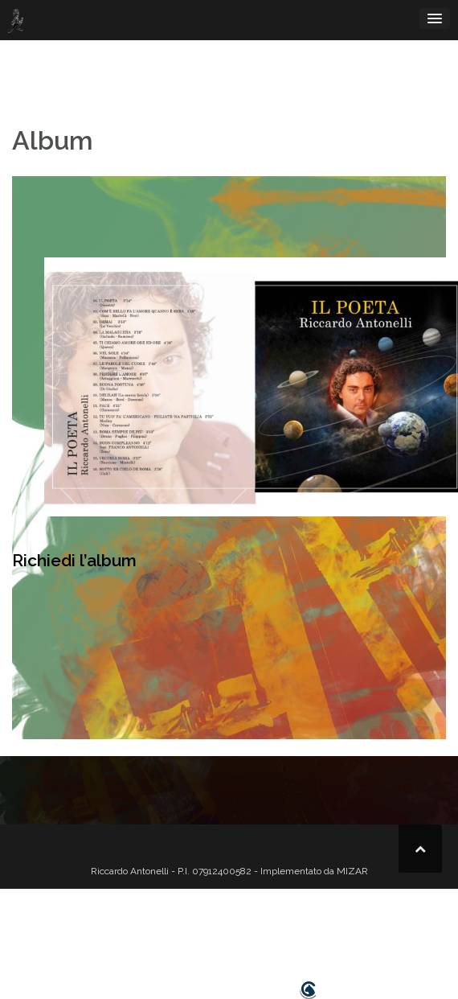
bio (161, 939)
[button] (409, 940)
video (197, 939)
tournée (245, 939)
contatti (372, 939)
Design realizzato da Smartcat (229, 990)
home (125, 939)
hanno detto (309, 939)
